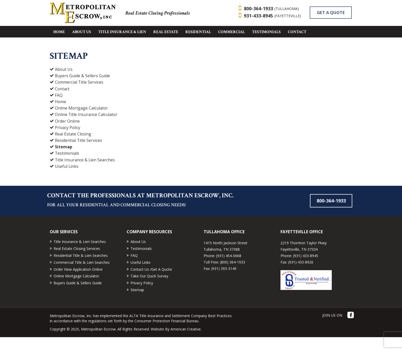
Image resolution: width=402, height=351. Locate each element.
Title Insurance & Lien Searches (85, 174)
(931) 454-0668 (228, 269)
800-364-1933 (271, 9)
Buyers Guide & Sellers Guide (82, 90)
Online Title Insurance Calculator (86, 128)
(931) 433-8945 (305, 269)
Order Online (67, 135)
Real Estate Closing (73, 148)
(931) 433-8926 (300, 276)
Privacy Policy (68, 141)
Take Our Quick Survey (149, 290)
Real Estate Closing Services (77, 262)
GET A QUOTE (214, 30)
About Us (64, 83)
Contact (62, 102)
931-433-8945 (272, 16)
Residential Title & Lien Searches (81, 269)
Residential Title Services (78, 154)
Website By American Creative (176, 342)
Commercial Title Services (79, 96)
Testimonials (67, 167)
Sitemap (63, 161)
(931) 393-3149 (223, 282)
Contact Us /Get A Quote (151, 283)
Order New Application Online (78, 283)
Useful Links (67, 180)
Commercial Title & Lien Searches (82, 276)
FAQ (59, 109)
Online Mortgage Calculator (81, 122)
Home (60, 116)
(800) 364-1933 (232, 276)
